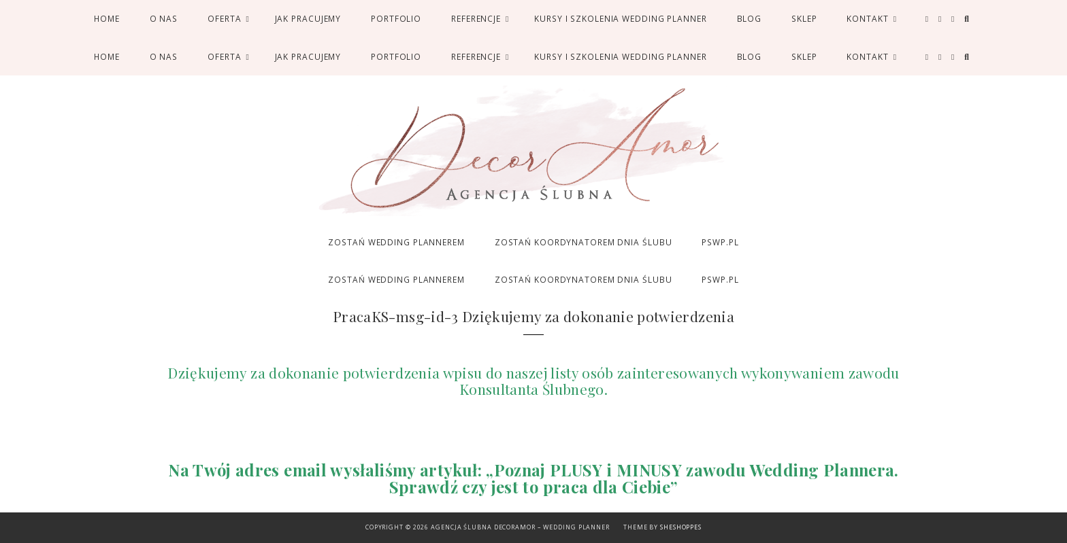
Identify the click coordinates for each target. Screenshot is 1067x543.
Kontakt (867, 18)
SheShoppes (681, 527)
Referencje (476, 18)
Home (107, 18)
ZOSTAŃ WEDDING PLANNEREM (396, 242)
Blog (749, 18)
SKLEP (804, 18)
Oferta (224, 18)
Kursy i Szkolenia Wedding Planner (620, 18)
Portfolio (396, 18)
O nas (164, 18)
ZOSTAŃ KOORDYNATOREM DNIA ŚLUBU (583, 242)
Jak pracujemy (308, 18)
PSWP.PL (720, 242)
